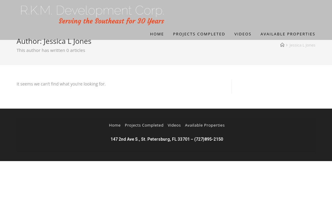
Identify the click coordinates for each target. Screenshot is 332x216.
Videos (174, 125)
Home (115, 125)
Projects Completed (144, 125)
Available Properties (205, 125)
